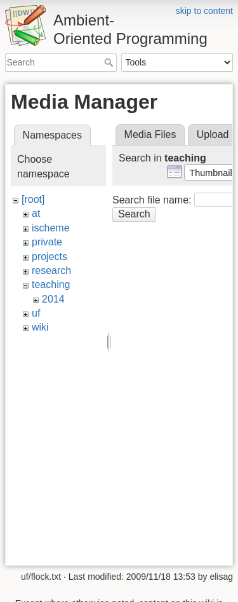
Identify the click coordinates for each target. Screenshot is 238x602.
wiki (40, 327)
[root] (33, 199)
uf (36, 313)
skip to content (204, 11)
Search (110, 62)
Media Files (150, 134)
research (51, 270)
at (36, 213)
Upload (213, 134)
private (47, 241)
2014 (53, 299)
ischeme (51, 227)
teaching (51, 284)
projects (49, 256)
